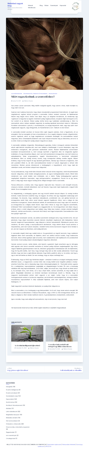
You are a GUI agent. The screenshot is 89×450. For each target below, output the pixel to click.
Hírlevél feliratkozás (31, 6)
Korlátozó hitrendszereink (14, 405)
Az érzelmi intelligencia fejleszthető (27, 345)
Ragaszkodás (53, 93)
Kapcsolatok (10, 399)
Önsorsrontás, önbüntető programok (35, 93)
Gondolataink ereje (12, 396)
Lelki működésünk (16, 93)
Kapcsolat (63, 5)
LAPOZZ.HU (48, 446)
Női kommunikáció (12, 421)
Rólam (46, 5)
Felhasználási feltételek (68, 444)
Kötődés (8, 408)
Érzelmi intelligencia (12, 390)
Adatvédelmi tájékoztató (54, 444)
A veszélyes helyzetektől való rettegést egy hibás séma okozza (59, 345)
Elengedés (9, 386)
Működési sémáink (12, 418)
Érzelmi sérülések (11, 393)
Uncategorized (10, 438)
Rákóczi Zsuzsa (28, 101)
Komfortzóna (10, 402)
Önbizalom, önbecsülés (13, 424)
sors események (11, 435)
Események (54, 5)
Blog (41, 5)
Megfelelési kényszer (12, 414)
